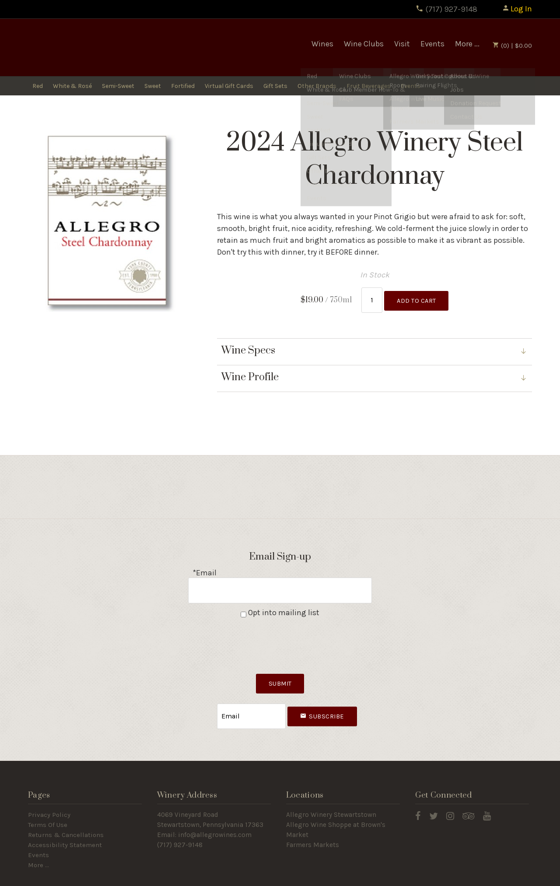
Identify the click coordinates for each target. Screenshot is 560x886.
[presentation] (280, 634)
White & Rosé (72, 86)
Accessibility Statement (65, 831)
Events (432, 44)
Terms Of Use (47, 811)
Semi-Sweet (118, 86)
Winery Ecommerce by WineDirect (159, 876)
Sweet (152, 86)
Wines (322, 44)
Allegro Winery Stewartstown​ (331, 801)
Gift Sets (275, 86)
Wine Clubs (364, 44)
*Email (204, 569)
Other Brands (317, 86)
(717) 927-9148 (446, 9)
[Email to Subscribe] (251, 704)
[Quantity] (372, 298)
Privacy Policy (49, 801)
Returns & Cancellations (66, 821)
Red (37, 86)
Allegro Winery (91, 48)
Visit (402, 44)
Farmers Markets (312, 831)
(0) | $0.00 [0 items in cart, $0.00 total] (512, 45)
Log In (517, 9)
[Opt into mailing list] (243, 605)
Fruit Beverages (368, 86)
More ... (467, 44)
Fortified (183, 86)
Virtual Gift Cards (229, 86)
